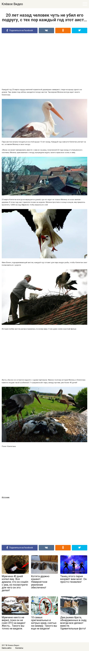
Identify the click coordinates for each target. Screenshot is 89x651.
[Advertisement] (44, 61)
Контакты (19, 648)
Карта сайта (6, 648)
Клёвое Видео (12, 4)
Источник (6, 497)
